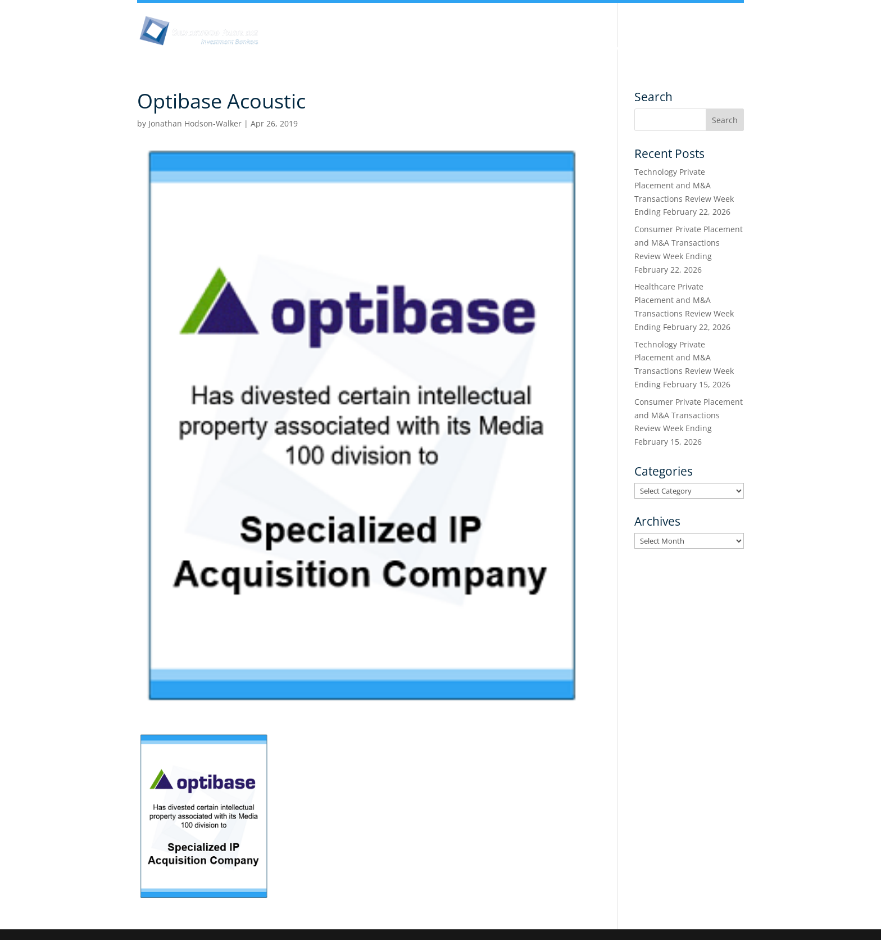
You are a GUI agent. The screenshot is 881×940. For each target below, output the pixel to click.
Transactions (685, 49)
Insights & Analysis (393, 49)
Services (619, 49)
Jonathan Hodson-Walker (195, 123)
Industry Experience (539, 49)
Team (465, 49)
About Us (313, 49)
